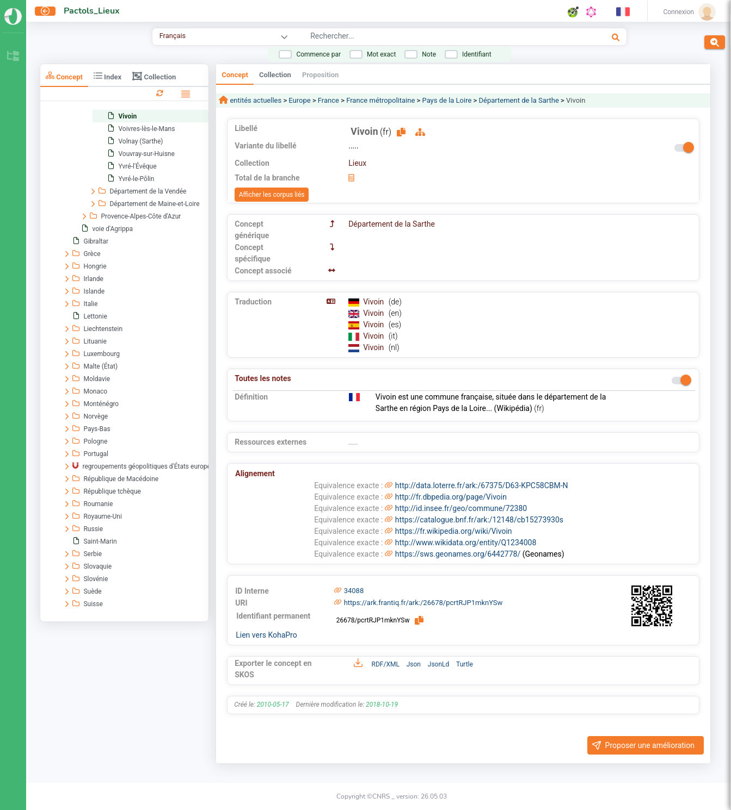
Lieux (357, 163)
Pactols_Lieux (92, 11)
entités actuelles (254, 100)
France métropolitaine (380, 100)
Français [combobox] (172, 36)
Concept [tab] (64, 75)
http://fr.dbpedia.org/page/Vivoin (451, 497)
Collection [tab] (154, 76)
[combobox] (425, 37)
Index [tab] (107, 75)
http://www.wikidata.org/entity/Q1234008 (465, 542)
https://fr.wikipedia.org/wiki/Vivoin (453, 531)
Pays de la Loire (447, 100)
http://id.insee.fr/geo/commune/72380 (461, 508)
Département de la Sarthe (519, 100)
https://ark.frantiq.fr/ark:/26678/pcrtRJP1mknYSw (423, 603)
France (328, 100)
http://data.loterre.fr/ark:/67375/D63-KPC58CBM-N (481, 485)
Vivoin (374, 301)
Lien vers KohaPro (266, 635)
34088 (354, 591)
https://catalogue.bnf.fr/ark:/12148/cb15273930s (479, 519)
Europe (299, 100)
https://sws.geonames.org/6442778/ (457, 554)
